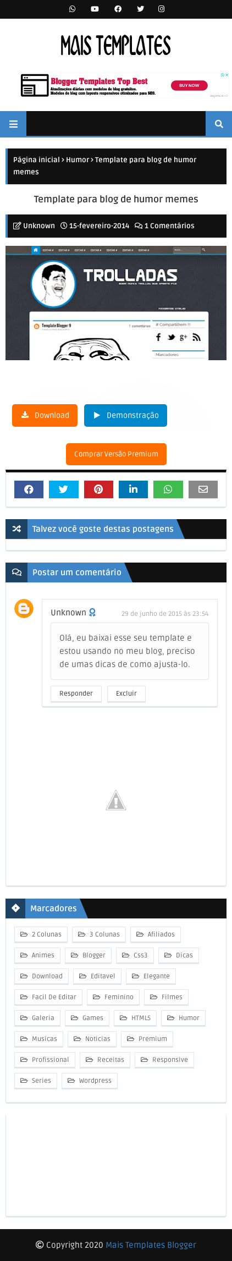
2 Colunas (46, 934)
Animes (42, 955)
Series (40, 1081)
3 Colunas (104, 934)
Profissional (49, 1060)
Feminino (118, 997)
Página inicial (36, 160)
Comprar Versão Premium (116, 454)
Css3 (140, 955)
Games (92, 1018)
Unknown (39, 226)
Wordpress (95, 1081)
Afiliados (160, 934)
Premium (152, 1039)
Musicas (43, 1039)
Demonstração (133, 415)
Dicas (183, 955)
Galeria (42, 1018)
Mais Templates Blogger (151, 1245)
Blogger (93, 955)
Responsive (169, 1060)
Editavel (102, 976)
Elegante (156, 976)
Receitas (110, 1060)
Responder (76, 694)
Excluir (126, 694)
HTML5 (140, 1018)
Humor (77, 160)
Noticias (97, 1039)
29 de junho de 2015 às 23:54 (164, 614)
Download (52, 415)
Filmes (171, 997)
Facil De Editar (53, 997)
